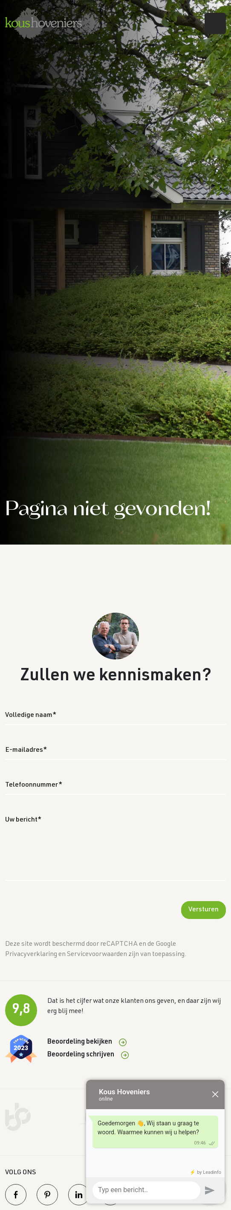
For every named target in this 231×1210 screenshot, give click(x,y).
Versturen (203, 910)
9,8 (21, 1010)
